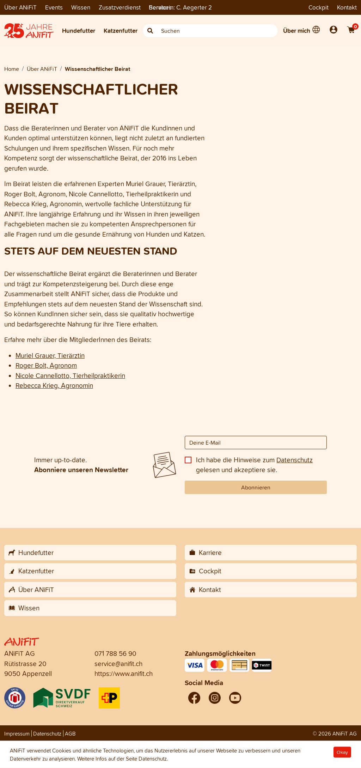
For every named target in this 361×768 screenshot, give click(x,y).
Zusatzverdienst (120, 7)
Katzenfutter (120, 30)
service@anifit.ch (118, 664)
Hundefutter (78, 30)
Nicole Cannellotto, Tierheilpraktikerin (70, 375)
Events (54, 7)
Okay (342, 752)
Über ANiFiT (20, 7)
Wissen (80, 7)
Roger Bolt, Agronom (46, 365)
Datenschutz (294, 460)
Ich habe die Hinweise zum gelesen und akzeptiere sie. (254, 465)
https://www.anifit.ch (123, 673)
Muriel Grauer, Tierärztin (50, 355)
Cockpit (318, 7)
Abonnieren (255, 487)
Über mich (296, 30)
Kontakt (347, 7)
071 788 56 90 (115, 653)
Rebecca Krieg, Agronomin (54, 385)
